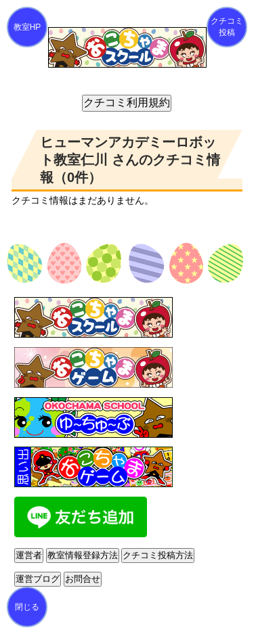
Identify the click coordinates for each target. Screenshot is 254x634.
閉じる (27, 607)
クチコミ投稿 (227, 26)
